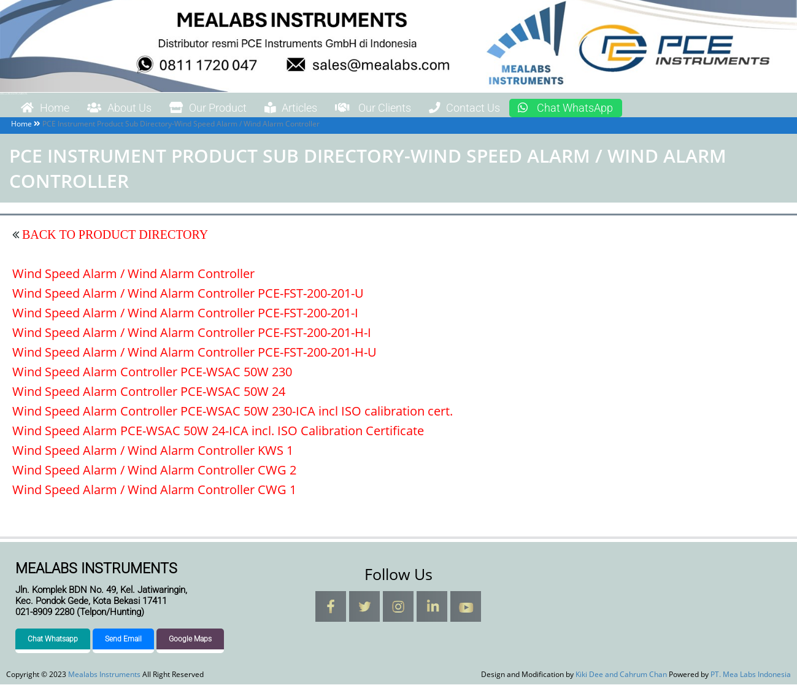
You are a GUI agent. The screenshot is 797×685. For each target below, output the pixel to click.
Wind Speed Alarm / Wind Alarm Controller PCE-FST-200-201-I (185, 312)
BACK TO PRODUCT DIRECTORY (113, 234)
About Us (129, 108)
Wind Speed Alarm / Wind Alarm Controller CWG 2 (154, 470)
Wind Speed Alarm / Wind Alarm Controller (133, 273)
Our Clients (409, 108)
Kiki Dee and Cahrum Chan (621, 675)
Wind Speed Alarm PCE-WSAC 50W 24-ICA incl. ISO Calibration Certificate (218, 430)
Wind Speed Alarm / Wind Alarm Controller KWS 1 (152, 450)
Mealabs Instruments (13, 93)
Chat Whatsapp (53, 639)
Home (48, 108)
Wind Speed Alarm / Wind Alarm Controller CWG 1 (154, 489)
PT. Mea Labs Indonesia (750, 675)
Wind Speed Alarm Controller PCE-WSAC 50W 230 (152, 371)
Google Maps (190, 639)
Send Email (123, 639)
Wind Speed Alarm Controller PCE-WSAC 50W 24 (148, 391)
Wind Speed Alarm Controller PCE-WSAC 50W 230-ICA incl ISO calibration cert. (232, 411)
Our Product (226, 108)
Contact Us (509, 108)
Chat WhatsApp (619, 108)
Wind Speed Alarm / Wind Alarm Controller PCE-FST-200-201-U (188, 293)
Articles (318, 108)
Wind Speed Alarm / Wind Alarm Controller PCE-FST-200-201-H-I (191, 332)
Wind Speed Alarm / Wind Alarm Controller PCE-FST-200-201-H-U (194, 352)
